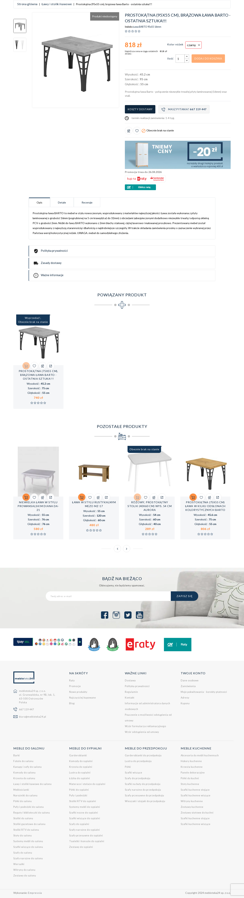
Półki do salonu (22, 801)
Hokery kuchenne (191, 761)
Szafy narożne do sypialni (84, 829)
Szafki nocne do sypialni (83, 812)
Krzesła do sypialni (80, 766)
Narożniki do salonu (25, 795)
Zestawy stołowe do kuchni (197, 812)
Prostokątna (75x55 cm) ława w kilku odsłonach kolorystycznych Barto (205, 506)
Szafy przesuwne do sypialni (86, 835)
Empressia (35, 892)
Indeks (128, 26)
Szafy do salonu (22, 852)
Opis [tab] (39, 202)
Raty (72, 680)
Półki (128, 766)
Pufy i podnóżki (78, 795)
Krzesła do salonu (24, 778)
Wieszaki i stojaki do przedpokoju (145, 801)
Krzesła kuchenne (192, 766)
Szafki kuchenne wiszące (195, 795)
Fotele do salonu (23, 761)
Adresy (185, 697)
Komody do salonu (24, 772)
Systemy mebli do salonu (28, 841)
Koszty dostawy (140, 109)
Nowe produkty (78, 691)
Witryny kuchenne (192, 801)
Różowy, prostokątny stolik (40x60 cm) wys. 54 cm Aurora (150, 506)
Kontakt (129, 697)
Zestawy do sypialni (81, 847)
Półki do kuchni (190, 778)
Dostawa (130, 680)
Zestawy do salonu (24, 875)
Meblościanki (21, 789)
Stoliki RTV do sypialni (82, 801)
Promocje (75, 686)
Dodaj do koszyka (208, 58)
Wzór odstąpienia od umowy (142, 731)
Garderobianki (78, 755)
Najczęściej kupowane (82, 697)
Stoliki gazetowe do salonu (29, 824)
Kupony (185, 703)
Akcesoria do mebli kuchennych (200, 755)
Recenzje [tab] (87, 202)
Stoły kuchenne (190, 784)
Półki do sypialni (79, 789)
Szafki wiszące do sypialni (84, 818)
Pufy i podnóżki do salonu (28, 807)
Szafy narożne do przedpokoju (143, 789)
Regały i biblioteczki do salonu (31, 812)
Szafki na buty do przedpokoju (143, 784)
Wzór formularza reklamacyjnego (145, 726)
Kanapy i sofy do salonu (27, 766)
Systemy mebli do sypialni (84, 807)
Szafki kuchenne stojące (195, 789)
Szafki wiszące (133, 772)
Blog (72, 703)
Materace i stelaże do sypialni (87, 784)
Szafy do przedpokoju (137, 778)
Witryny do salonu (24, 869)
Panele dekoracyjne (193, 772)
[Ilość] (180, 58)
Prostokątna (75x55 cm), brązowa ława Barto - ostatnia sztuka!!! (38, 374)
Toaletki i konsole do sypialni (86, 841)
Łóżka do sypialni (79, 778)
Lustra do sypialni (80, 772)
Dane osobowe (190, 680)
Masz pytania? (183, 109)
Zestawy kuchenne (192, 807)
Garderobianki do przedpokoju (143, 755)
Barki (16, 755)
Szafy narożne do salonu (28, 858)
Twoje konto (193, 673)
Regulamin (131, 691)
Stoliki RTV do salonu (26, 829)
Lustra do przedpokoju (138, 761)
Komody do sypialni (81, 761)
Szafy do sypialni (79, 824)
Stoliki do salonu (23, 818)
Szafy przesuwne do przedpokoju (144, 795)
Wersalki (18, 864)
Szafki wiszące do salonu (28, 847)
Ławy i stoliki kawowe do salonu (32, 784)
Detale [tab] (62, 202)
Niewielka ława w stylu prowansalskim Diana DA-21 (38, 506)
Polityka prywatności (137, 686)
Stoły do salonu (22, 835)
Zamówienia (188, 686)
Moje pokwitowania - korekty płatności (204, 691)
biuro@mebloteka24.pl (32, 716)
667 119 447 (26, 709)
